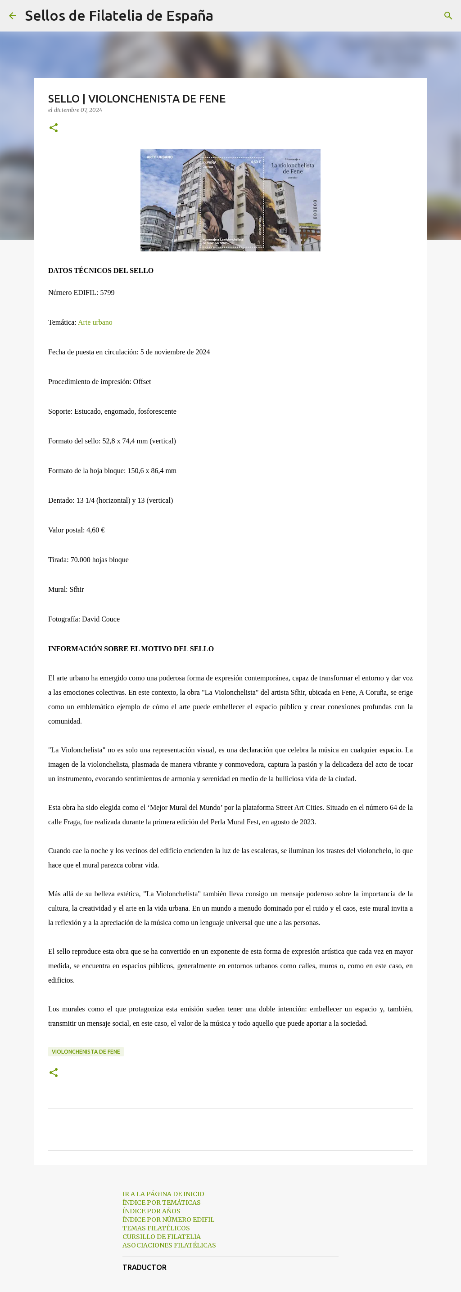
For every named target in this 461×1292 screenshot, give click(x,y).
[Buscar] (226, 16)
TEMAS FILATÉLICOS (156, 1228)
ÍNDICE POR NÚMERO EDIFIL (168, 1220)
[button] (53, 128)
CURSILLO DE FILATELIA (161, 1237)
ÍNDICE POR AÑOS (151, 1211)
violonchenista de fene (86, 1052)
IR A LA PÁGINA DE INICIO (163, 1194)
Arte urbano (95, 322)
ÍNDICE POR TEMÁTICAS (161, 1202)
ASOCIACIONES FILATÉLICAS (169, 1245)
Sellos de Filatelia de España (119, 15)
